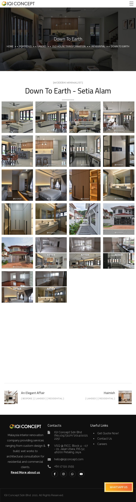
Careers (102, 444)
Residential (98, 46)
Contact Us (104, 438)
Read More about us (25, 472)
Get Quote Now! (108, 433)
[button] (118, 487)
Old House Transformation (69, 46)
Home (10, 46)
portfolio (25, 46)
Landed (42, 46)
